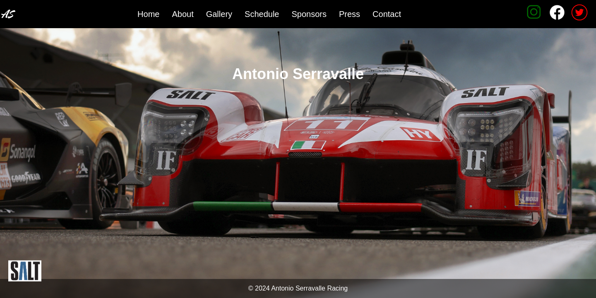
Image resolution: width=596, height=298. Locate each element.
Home (148, 14)
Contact (386, 14)
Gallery (219, 14)
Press (349, 14)
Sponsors (309, 14)
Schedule (262, 14)
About (182, 14)
